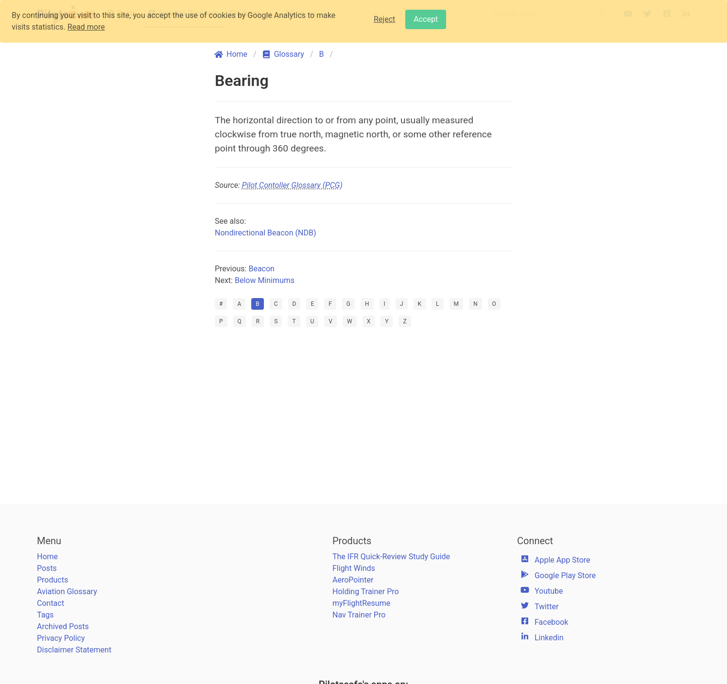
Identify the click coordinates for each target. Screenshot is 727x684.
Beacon (261, 268)
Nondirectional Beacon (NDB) (265, 232)
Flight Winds (353, 568)
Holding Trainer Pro (365, 591)
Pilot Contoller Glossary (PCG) (292, 185)
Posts (47, 568)
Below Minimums (264, 280)
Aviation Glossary (67, 591)
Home (47, 556)
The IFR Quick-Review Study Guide (391, 556)
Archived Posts (63, 626)
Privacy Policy (61, 638)
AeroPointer (352, 579)
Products (52, 579)
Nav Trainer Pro (358, 614)
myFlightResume (361, 603)
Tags (45, 614)
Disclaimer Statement (74, 649)
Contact (50, 603)
